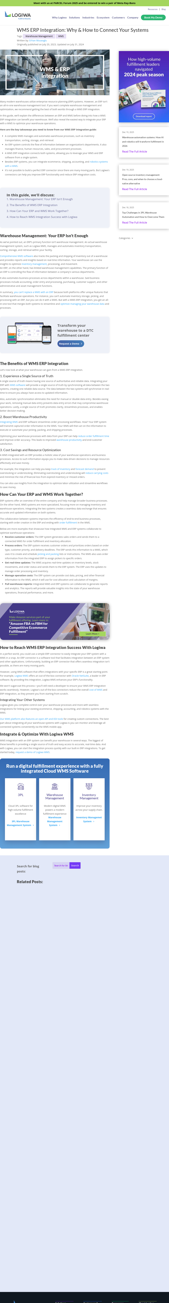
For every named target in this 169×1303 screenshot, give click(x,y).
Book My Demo (153, 17)
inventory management (34, 264)
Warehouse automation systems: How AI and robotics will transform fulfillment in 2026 (143, 141)
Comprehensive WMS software (16, 256)
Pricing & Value (64, 1192)
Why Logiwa (59, 18)
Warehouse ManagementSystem (55, 821)
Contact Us (145, 1182)
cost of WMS (95, 689)
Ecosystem (103, 18)
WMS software (17, 385)
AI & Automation (62, 1187)
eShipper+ (117, 1192)
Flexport (116, 1187)
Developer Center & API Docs (90, 1225)
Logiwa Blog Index (118, 1216)
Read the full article (134, 151)
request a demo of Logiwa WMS (33, 752)
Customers (118, 18)
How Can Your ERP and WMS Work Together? (39, 211)
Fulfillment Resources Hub (118, 1208)
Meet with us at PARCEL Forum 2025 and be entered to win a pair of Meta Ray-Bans (84, 3)
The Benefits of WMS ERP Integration (34, 205)
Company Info (147, 1177)
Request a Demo (69, 343)
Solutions (74, 18)
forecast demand (84, 469)
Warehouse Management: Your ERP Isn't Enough (41, 199)
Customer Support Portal (91, 1234)
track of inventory (60, 469)
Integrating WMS (9, 421)
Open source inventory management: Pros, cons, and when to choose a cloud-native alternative (142, 179)
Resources (153, 9)
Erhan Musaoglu (38, 40)
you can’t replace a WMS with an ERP (33, 292)
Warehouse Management (39, 36)
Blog (164, 9)
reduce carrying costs (96, 473)
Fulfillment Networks (89, 1190)
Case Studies (119, 1177)
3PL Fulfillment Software (92, 1183)
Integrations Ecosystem (90, 1198)
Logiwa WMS (21, 675)
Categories (124, 238)
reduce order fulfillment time (93, 436)
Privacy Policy (146, 1192)
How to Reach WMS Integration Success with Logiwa (43, 217)
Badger (116, 1182)
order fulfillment (68, 522)
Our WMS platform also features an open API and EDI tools (31, 718)
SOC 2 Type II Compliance (90, 1216)
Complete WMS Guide (118, 1199)
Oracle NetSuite (80, 675)
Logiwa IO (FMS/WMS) (61, 1179)
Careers (143, 1187)
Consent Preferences (145, 1199)
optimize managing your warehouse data (82, 303)
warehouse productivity (69, 439)
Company (132, 18)
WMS (61, 36)
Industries (88, 18)
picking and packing (48, 554)
